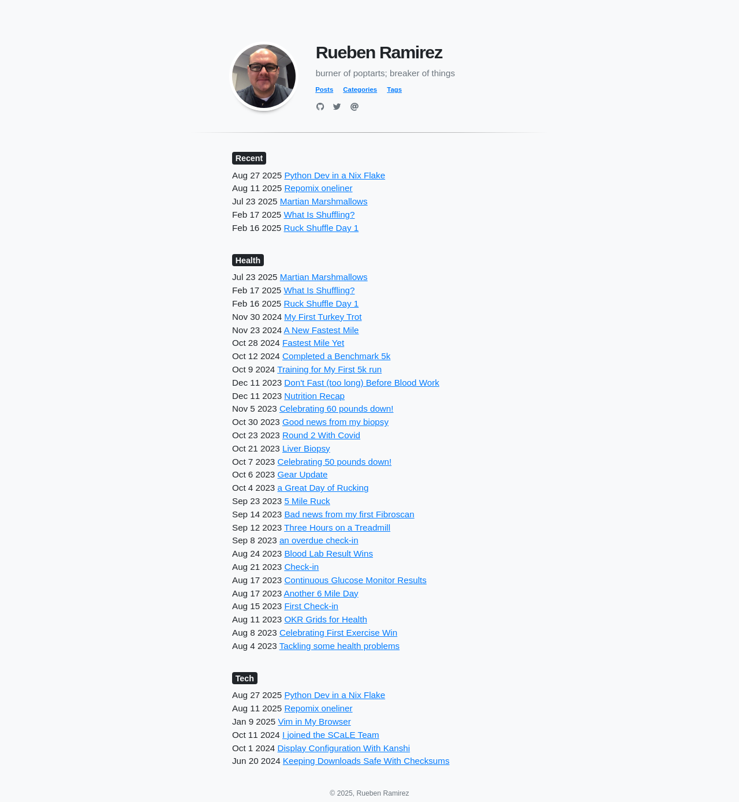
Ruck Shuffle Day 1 (321, 228)
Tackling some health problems (339, 646)
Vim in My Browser (314, 721)
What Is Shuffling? (319, 214)
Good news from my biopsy (335, 422)
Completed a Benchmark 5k (336, 356)
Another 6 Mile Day (321, 593)
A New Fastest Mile (321, 330)
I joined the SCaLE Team (330, 735)
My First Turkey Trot (322, 317)
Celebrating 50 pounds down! (335, 462)
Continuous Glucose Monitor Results (355, 580)
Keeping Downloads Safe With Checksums (366, 761)
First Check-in (311, 606)
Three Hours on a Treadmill (337, 527)
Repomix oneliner (318, 188)
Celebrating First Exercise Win (338, 632)
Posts (324, 89)
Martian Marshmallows (324, 201)
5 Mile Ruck (307, 501)
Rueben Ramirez (379, 52)
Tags (394, 89)
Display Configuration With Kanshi (344, 748)
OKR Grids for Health (325, 619)
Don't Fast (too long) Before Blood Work (361, 382)
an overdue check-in (319, 540)
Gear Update (303, 474)
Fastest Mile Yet (313, 343)
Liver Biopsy (306, 448)
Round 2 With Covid (321, 435)
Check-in (301, 567)
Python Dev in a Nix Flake (334, 175)
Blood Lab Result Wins (328, 553)
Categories (360, 89)
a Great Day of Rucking (323, 488)
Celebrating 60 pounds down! (336, 408)
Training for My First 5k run (329, 369)
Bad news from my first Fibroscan (349, 514)
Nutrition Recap (314, 396)
